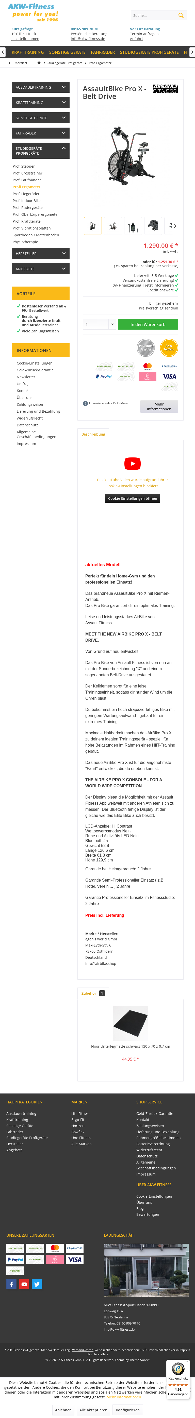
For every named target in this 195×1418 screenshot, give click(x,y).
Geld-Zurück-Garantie (35, 370)
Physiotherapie (25, 241)
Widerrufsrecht (30, 418)
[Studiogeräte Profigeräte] (149, 52)
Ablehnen (63, 1410)
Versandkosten (82, 1350)
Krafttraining (29, 102)
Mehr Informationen (159, 406)
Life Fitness (80, 1113)
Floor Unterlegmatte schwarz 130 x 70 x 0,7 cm (130, 1046)
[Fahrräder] (102, 52)
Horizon (78, 1125)
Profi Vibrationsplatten (32, 228)
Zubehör (93, 993)
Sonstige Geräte (31, 117)
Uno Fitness (81, 1137)
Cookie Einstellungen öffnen (132, 498)
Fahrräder (26, 133)
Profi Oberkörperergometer (36, 214)
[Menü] (187, 1363)
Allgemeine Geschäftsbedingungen (36, 434)
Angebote (25, 268)
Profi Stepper (24, 166)
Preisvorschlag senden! (158, 308)
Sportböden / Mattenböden (36, 235)
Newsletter (26, 376)
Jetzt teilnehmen (25, 38)
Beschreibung (93, 434)
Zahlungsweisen (30, 404)
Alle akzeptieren (93, 1410)
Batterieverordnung (153, 1143)
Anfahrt (136, 38)
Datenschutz (27, 425)
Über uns (24, 397)
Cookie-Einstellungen (35, 363)
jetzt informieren (159, 285)
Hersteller (26, 253)
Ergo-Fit (77, 1119)
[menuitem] (28, 52)
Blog (140, 1208)
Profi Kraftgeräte (27, 221)
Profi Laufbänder (27, 180)
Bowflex (77, 1131)
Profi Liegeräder (26, 193)
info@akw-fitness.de (88, 38)
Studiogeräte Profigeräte (29, 151)
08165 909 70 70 (84, 28)
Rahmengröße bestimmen (158, 1137)
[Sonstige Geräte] (67, 52)
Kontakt (23, 390)
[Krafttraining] (28, 52)
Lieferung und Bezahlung (38, 411)
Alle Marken (81, 1143)
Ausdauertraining (33, 87)
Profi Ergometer (26, 186)
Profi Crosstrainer (27, 173)
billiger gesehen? (163, 303)
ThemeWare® (139, 1360)
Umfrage (24, 383)
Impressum (26, 443)
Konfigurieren (128, 1410)
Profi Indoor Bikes (27, 200)
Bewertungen (147, 1214)
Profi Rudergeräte (28, 207)
